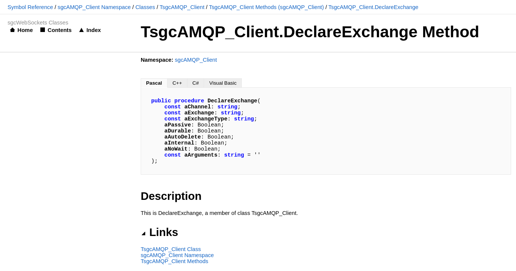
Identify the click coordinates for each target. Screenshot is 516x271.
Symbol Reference (30, 7)
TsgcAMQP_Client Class (171, 249)
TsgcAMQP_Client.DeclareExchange (374, 7)
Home (25, 30)
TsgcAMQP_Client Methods (174, 261)
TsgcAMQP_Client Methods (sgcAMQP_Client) (266, 7)
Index (93, 30)
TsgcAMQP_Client (182, 7)
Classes (145, 7)
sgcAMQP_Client (196, 60)
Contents (60, 30)
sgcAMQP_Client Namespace (94, 7)
